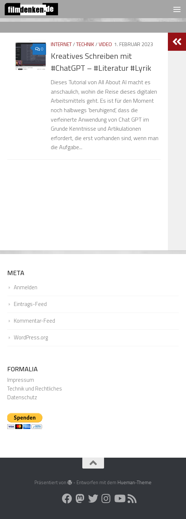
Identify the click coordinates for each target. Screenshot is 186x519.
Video (105, 44)
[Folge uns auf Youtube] (119, 499)
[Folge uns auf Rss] (132, 499)
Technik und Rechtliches (34, 388)
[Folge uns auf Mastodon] (80, 499)
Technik (85, 44)
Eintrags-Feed (30, 304)
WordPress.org (31, 337)
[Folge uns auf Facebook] (67, 499)
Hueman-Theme (134, 482)
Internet (61, 44)
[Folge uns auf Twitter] (93, 499)
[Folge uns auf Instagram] (106, 499)
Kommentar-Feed (34, 320)
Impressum (20, 380)
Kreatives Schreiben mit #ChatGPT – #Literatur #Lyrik (101, 62)
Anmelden (25, 287)
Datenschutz (22, 397)
